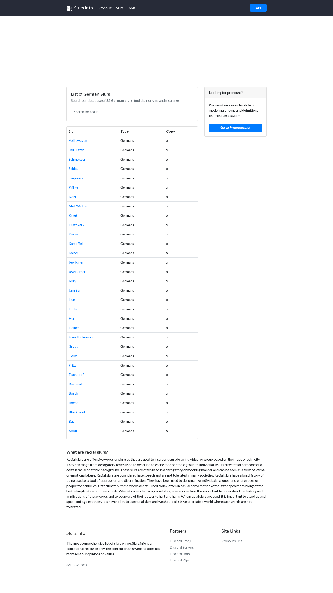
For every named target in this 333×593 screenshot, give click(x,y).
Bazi (72, 421)
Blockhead (77, 412)
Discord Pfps (180, 560)
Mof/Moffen (78, 206)
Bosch (73, 393)
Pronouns (105, 8)
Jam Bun (75, 290)
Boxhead (75, 384)
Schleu (73, 168)
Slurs (119, 8)
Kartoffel (76, 243)
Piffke (73, 187)
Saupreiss (76, 178)
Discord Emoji (180, 541)
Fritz (72, 365)
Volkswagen (78, 140)
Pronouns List (231, 541)
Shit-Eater (76, 150)
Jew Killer (76, 262)
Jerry (72, 281)
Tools (131, 8)
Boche (73, 402)
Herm (73, 318)
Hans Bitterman (81, 337)
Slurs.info (79, 8)
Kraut (73, 215)
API (258, 8)
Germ (73, 356)
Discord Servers (182, 547)
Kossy (73, 234)
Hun (72, 299)
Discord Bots (180, 553)
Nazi (72, 197)
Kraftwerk (76, 225)
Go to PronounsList (235, 128)
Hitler (73, 309)
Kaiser (73, 253)
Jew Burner (77, 271)
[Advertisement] (166, 49)
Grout (73, 346)
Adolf (73, 431)
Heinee (74, 328)
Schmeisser (77, 159)
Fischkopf (76, 374)
